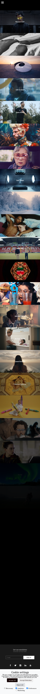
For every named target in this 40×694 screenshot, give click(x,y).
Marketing (20, 690)
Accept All (12, 680)
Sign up (29, 657)
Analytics (20, 688)
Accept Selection (25, 680)
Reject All (20, 685)
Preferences (31, 688)
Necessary (8, 688)
